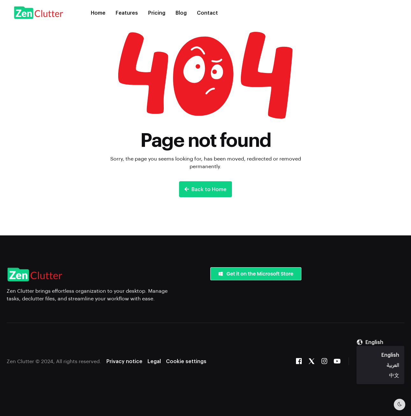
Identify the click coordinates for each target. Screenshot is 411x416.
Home (98, 13)
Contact (207, 13)
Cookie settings (186, 361)
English (390, 355)
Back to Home (205, 189)
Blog (181, 13)
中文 (394, 375)
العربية (393, 365)
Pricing (156, 13)
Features (127, 13)
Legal (154, 361)
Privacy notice (124, 361)
